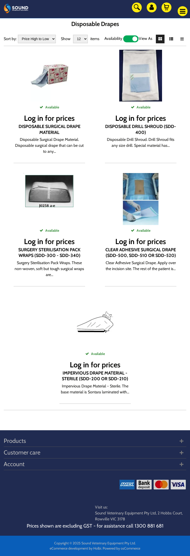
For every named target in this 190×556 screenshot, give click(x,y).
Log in (33, 118)
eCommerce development (69, 548)
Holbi (97, 548)
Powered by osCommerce (121, 548)
